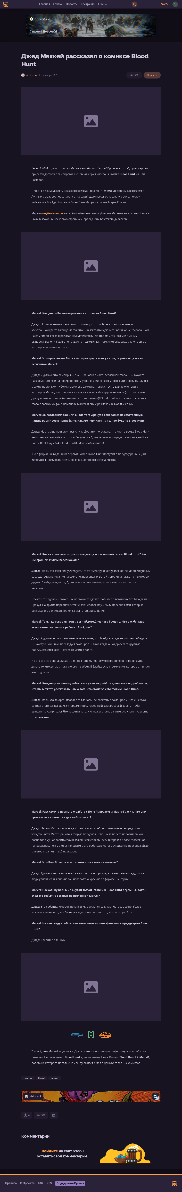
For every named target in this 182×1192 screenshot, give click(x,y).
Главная (44, 4)
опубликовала (52, 213)
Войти (164, 4)
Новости (71, 4)
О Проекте (27, 1183)
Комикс (55, 1078)
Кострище (88, 4)
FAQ (40, 1183)
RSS (49, 1183)
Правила (11, 1183)
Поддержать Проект (70, 1183)
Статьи (57, 4)
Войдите (50, 1151)
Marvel (41, 1078)
